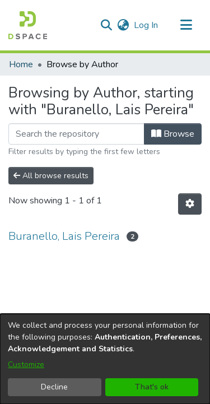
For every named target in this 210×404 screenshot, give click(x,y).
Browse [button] (172, 134)
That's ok (152, 387)
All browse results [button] (50, 175)
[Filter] (76, 134)
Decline (54, 387)
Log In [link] (146, 25)
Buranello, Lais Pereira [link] (64, 236)
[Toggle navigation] (186, 25)
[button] (27, 25)
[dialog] (105, 359)
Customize (26, 364)
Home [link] (21, 64)
